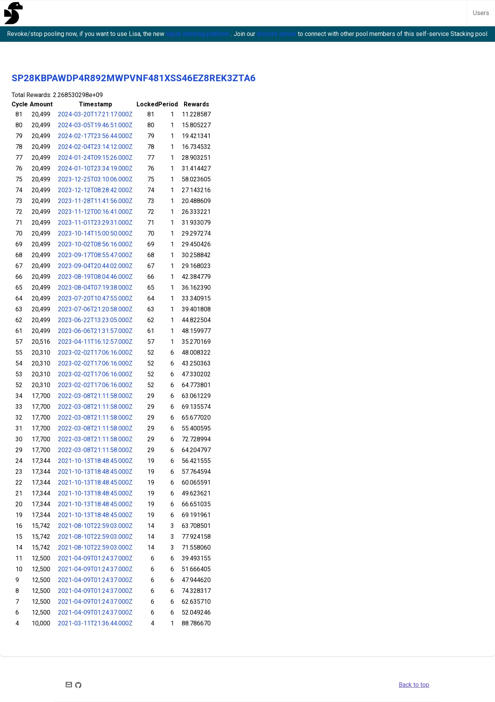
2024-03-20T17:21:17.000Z (95, 114)
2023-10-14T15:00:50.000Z (95, 233)
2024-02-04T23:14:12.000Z (95, 146)
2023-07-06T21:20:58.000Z (95, 309)
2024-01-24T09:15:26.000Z (95, 157)
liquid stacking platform (198, 34)
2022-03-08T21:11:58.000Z (95, 396)
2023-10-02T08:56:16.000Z (95, 244)
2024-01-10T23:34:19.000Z (95, 168)
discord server (277, 34)
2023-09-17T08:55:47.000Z (95, 255)
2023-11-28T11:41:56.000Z (95, 201)
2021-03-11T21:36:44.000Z (95, 623)
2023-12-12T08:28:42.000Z (95, 190)
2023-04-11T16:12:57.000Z (95, 341)
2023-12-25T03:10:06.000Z (95, 179)
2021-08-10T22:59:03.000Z (95, 525)
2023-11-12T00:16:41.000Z (95, 211)
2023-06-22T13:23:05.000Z (95, 320)
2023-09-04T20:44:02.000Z (95, 266)
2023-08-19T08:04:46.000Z (95, 276)
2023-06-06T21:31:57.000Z (95, 331)
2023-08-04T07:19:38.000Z (95, 287)
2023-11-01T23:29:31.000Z (95, 222)
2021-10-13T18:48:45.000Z (95, 461)
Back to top (414, 684)
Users (481, 13)
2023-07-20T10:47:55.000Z (95, 298)
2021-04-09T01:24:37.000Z (95, 558)
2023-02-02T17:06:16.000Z (95, 352)
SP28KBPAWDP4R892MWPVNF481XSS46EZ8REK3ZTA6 (134, 78)
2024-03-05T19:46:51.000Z (95, 125)
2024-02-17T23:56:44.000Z (95, 136)
